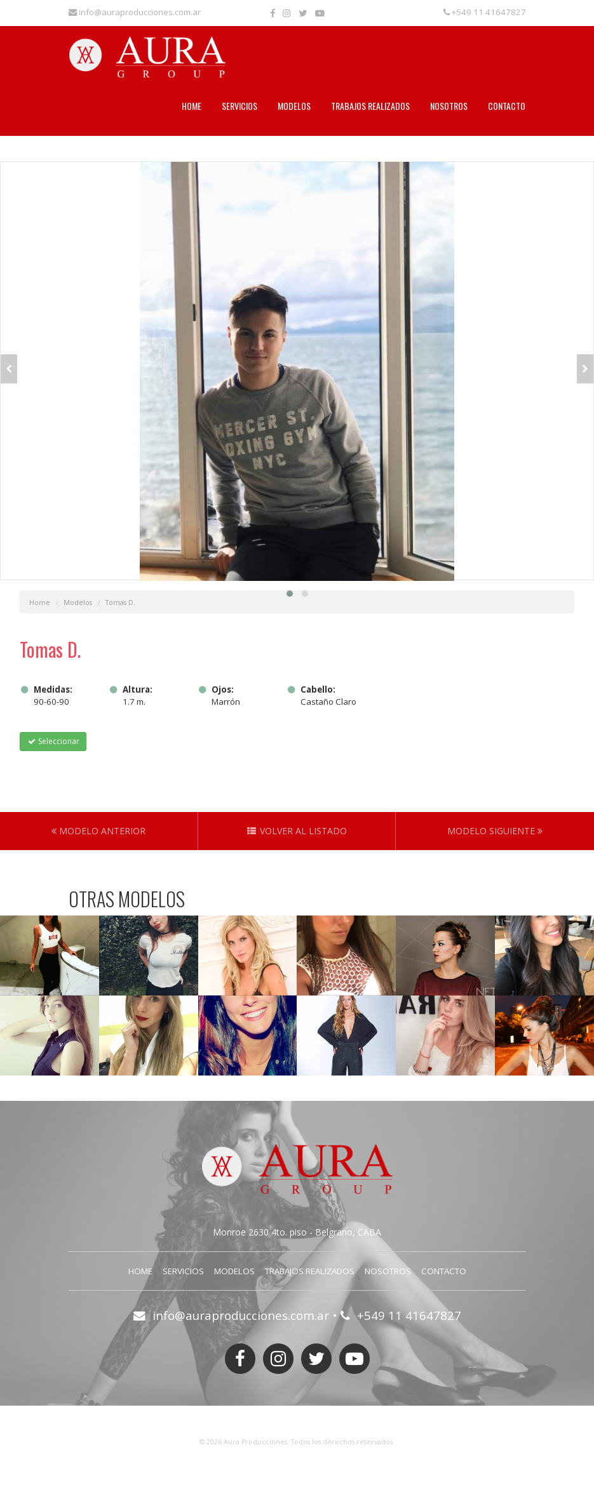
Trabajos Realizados (370, 105)
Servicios (239, 105)
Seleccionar (53, 741)
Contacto (506, 105)
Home (191, 105)
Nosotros (449, 105)
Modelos (294, 105)
